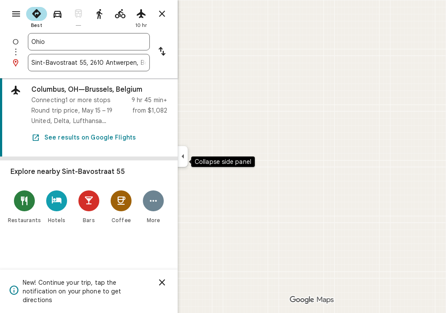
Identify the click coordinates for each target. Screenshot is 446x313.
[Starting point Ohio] (120, 42)
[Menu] (15, 15)
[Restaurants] (56, 207)
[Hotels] (88, 207)
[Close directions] (193, 13)
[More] (185, 207)
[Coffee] (152, 207)
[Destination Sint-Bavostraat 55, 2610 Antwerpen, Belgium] (120, 62)
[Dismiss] (193, 282)
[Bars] (120, 207)
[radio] (67, 16)
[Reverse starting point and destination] (193, 52)
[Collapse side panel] (214, 156)
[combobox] (120, 41)
